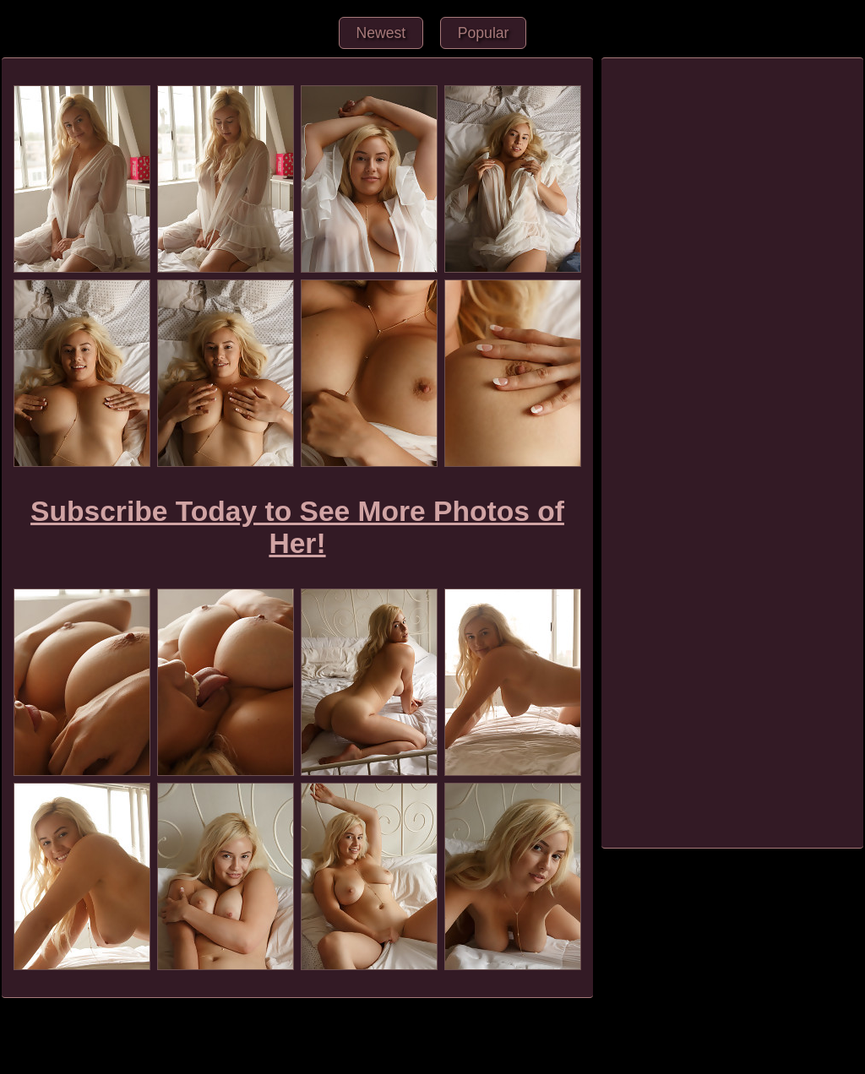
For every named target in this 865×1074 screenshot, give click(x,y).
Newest (381, 32)
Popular (483, 32)
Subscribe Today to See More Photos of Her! (297, 527)
